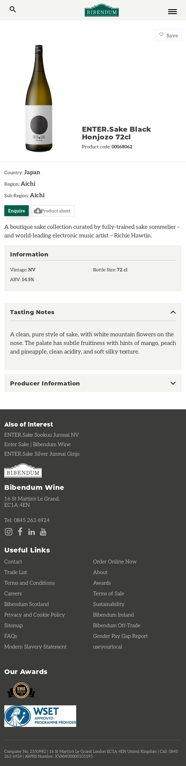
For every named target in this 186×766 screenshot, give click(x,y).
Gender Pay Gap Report (120, 636)
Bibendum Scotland (26, 604)
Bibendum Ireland (113, 614)
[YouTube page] (43, 531)
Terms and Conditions (29, 582)
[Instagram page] (8, 531)
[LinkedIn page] (31, 531)
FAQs (10, 636)
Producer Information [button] (45, 383)
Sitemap (13, 625)
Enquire (16, 210)
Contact (13, 561)
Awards (102, 582)
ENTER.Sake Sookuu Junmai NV (41, 434)
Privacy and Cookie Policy (34, 614)
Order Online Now (115, 561)
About (100, 572)
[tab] (93, 315)
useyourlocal (107, 646)
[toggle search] (13, 10)
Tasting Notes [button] (32, 312)
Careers (13, 593)
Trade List (15, 572)
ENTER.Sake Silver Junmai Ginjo (42, 453)
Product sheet (52, 210)
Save (168, 35)
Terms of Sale (108, 593)
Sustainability (108, 604)
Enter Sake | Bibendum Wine (37, 444)
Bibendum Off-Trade (116, 625)
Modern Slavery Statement (35, 646)
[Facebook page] (20, 531)
